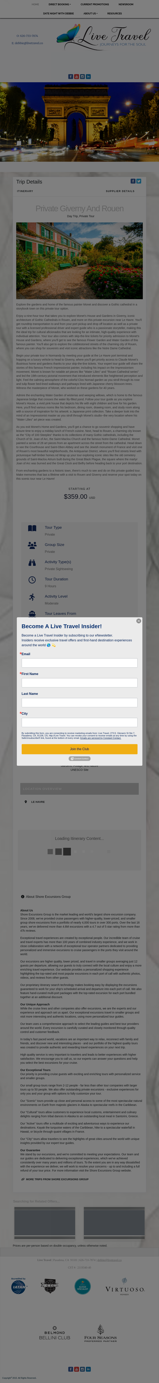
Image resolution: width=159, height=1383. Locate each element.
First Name (30, 674)
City (25, 713)
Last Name (30, 693)
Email (26, 654)
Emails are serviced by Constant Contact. (100, 738)
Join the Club (79, 749)
